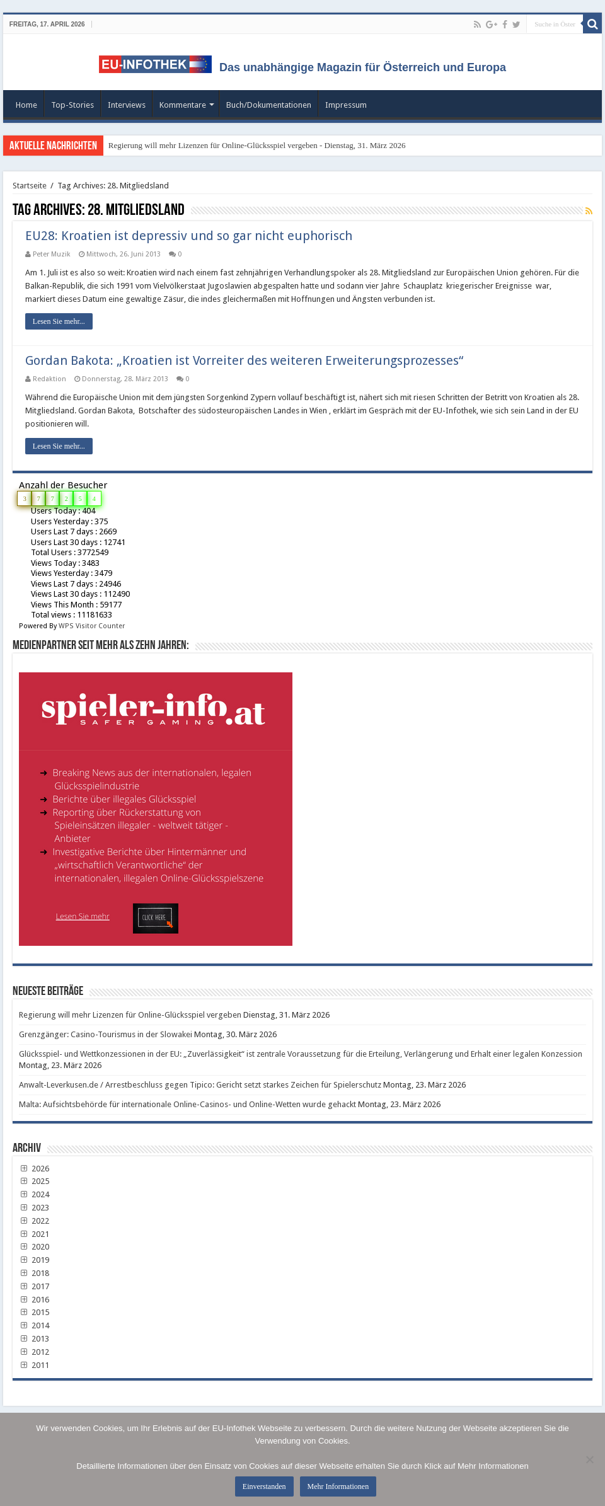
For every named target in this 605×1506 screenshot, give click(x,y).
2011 (34, 1365)
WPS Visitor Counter (92, 626)
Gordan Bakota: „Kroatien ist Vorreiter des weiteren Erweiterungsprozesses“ (244, 360)
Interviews (127, 105)
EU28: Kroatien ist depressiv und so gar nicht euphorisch (188, 235)
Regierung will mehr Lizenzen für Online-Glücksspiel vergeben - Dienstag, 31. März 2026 (257, 145)
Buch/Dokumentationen (268, 105)
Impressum (346, 105)
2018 (34, 1273)
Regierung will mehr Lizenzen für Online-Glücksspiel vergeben (130, 1015)
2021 (34, 1234)
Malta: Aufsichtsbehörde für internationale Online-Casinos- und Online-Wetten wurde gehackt (187, 1104)
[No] (589, 1459)
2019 (34, 1260)
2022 (34, 1221)
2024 (34, 1194)
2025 (34, 1181)
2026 (34, 1168)
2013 (34, 1338)
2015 (34, 1312)
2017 (34, 1286)
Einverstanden (264, 1486)
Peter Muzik (52, 254)
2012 (34, 1352)
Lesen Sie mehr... (59, 321)
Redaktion (49, 379)
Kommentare (182, 105)
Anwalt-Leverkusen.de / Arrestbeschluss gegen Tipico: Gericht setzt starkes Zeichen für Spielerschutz (200, 1084)
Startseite (30, 185)
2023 (34, 1207)
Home (26, 105)
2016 (34, 1299)
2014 (34, 1325)
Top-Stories (72, 105)
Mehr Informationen (338, 1486)
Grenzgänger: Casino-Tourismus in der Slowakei (105, 1034)
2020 (34, 1246)
